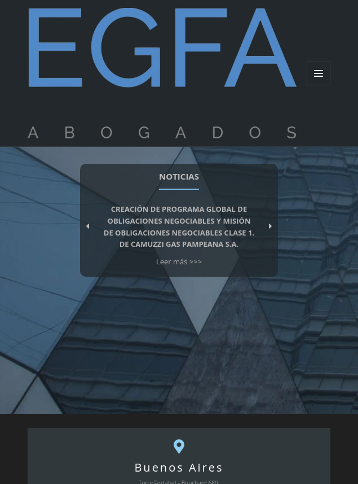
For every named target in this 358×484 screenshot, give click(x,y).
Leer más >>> (179, 261)
